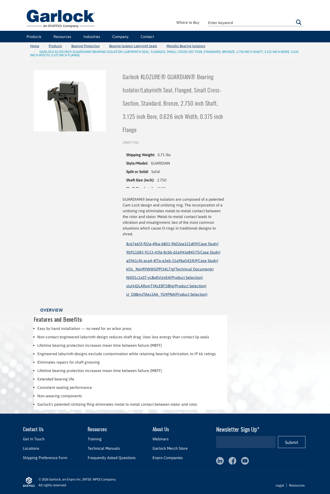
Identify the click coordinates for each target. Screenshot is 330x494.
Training (95, 439)
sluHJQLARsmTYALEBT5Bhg (166, 286)
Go (299, 22)
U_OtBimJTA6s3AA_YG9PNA (166, 294)
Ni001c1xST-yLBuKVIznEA (164, 277)
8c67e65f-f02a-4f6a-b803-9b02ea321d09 (172, 244)
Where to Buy (187, 22)
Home (34, 46)
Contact (147, 36)
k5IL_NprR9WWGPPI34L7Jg (170, 269)
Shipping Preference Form (45, 458)
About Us (160, 429)
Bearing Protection (85, 46)
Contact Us (33, 429)
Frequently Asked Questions (112, 458)
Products (33, 36)
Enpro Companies (167, 458)
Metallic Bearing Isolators (185, 46)
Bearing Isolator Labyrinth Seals (133, 46)
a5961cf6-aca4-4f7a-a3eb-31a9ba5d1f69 (172, 260)
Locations (31, 448)
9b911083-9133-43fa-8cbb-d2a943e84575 (173, 252)
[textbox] (256, 22)
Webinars (160, 439)
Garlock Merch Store (170, 448)
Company (120, 36)
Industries (91, 36)
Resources (62, 36)
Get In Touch (34, 439)
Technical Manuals (104, 448)
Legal (280, 485)
